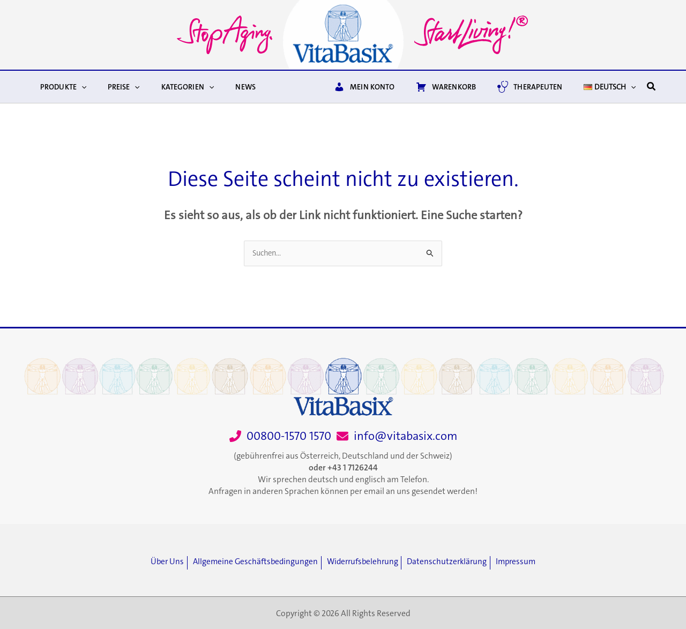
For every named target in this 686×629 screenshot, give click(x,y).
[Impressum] (525, 562)
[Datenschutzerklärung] (454, 562)
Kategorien (171, 87)
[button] (78, 87)
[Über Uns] (160, 562)
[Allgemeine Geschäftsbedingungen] (252, 562)
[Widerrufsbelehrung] (365, 562)
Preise (114, 87)
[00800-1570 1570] (280, 436)
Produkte (60, 87)
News (223, 87)
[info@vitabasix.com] (397, 436)
